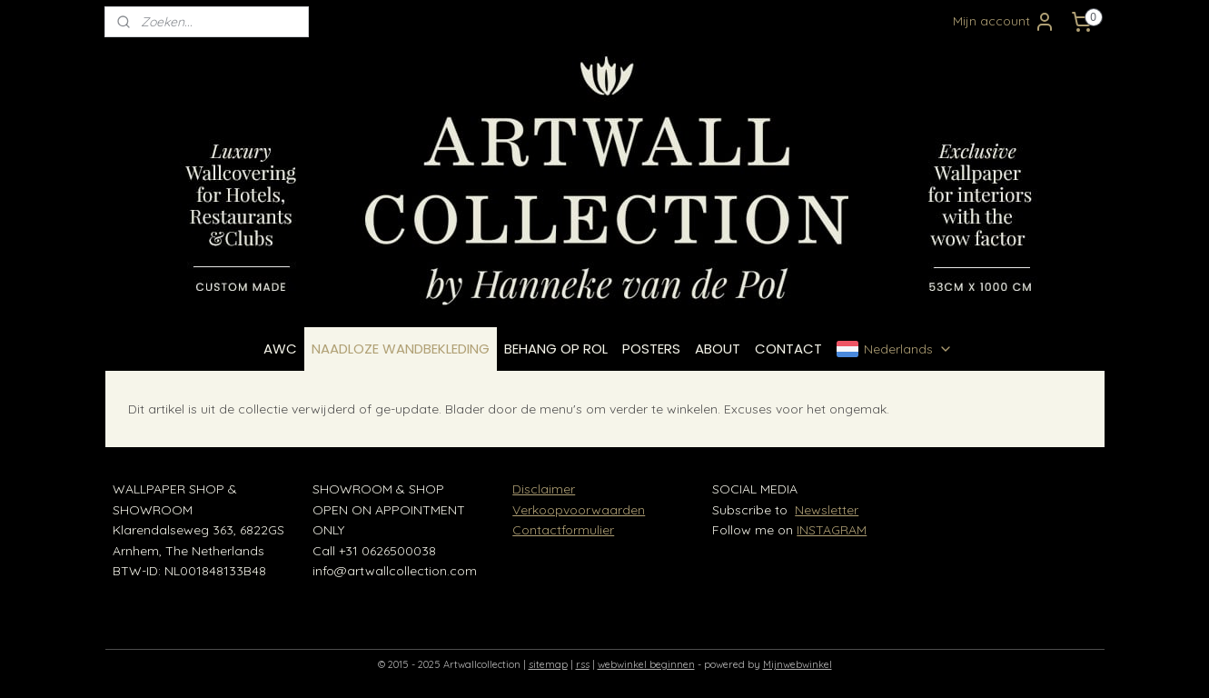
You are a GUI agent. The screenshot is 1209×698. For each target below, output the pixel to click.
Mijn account (1004, 22)
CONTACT (788, 348)
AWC (280, 348)
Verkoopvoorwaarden (578, 510)
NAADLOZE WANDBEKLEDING (401, 348)
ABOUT (717, 348)
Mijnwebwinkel (797, 664)
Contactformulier (563, 530)
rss (583, 664)
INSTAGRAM (832, 530)
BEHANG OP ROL (556, 348)
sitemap (548, 664)
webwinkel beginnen (646, 664)
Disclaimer (543, 489)
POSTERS (651, 348)
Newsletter (826, 510)
